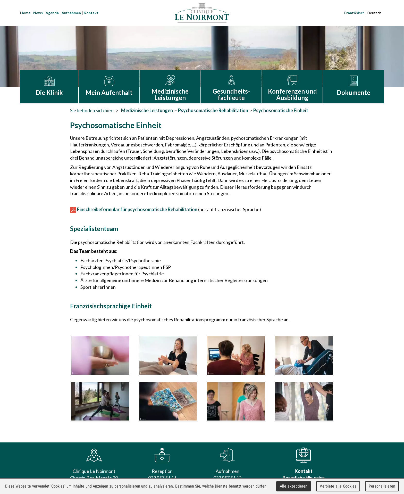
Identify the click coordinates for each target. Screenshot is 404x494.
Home (25, 13)
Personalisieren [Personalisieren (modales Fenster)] (382, 486)
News (38, 13)
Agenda (52, 13)
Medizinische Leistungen (147, 110)
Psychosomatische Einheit (280, 110)
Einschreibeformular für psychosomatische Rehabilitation (133, 209)
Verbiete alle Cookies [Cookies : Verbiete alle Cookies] (338, 486)
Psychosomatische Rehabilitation (213, 110)
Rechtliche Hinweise (304, 478)
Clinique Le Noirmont (202, 13)
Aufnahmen (71, 13)
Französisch (354, 13)
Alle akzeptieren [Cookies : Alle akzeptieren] (294, 486)
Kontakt (91, 13)
